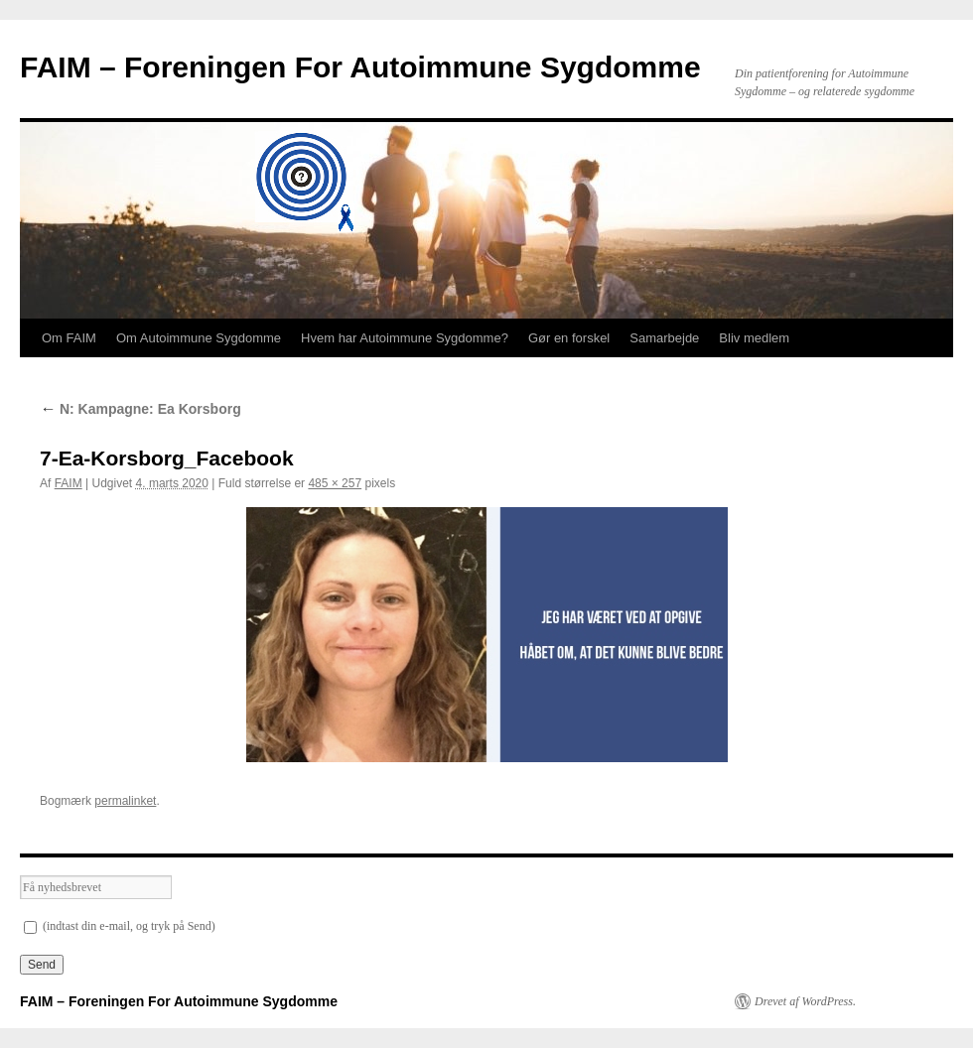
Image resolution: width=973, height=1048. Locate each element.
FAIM (68, 483)
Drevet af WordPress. (805, 1001)
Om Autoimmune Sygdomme (198, 337)
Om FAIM (69, 337)
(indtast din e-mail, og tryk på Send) (119, 926)
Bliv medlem (754, 337)
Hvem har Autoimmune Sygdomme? (404, 337)
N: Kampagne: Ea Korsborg (140, 409)
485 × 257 (334, 483)
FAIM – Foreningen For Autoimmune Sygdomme (360, 67)
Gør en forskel (569, 337)
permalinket (125, 801)
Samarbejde (664, 337)
